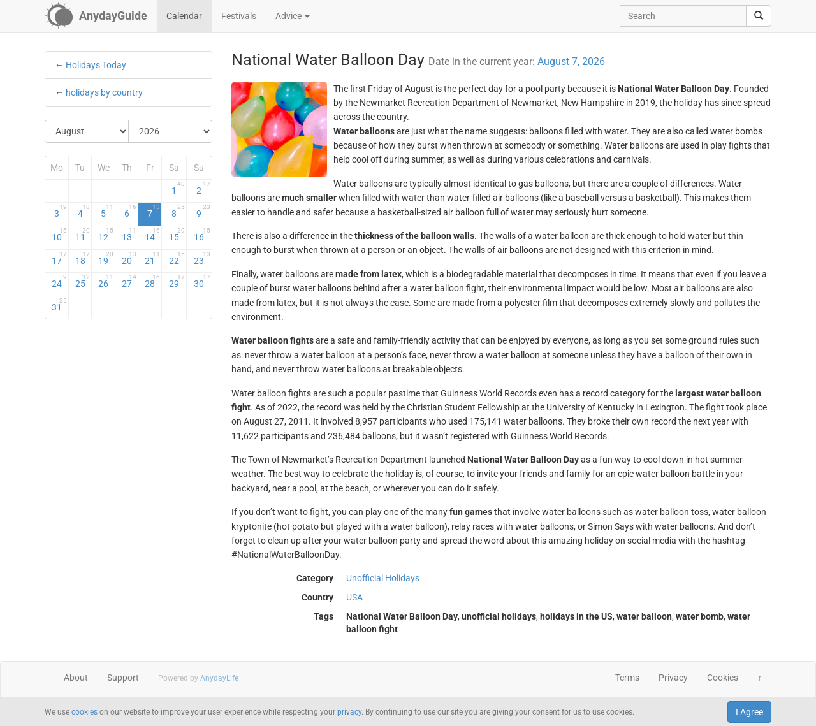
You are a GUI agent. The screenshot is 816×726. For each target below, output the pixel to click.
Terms (627, 677)
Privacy (673, 677)
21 (152, 258)
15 (177, 234)
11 (83, 234)
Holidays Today (96, 65)
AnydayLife (219, 678)
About (76, 677)
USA (354, 597)
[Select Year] (170, 131)
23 (202, 258)
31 (59, 304)
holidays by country (104, 92)
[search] (758, 16)
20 (129, 258)
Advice (292, 16)
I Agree (749, 712)
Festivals (238, 16)
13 (129, 234)
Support (123, 677)
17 (59, 258)
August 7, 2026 (571, 61)
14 (152, 234)
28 (152, 281)
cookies (84, 712)
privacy (349, 712)
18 (83, 258)
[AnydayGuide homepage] (96, 16)
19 (105, 258)
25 (83, 281)
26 (105, 281)
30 (202, 281)
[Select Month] (87, 131)
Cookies (722, 677)
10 (59, 234)
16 (202, 234)
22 (177, 258)
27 (129, 281)
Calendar (184, 16)
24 (59, 281)
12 (105, 234)
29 (177, 281)
